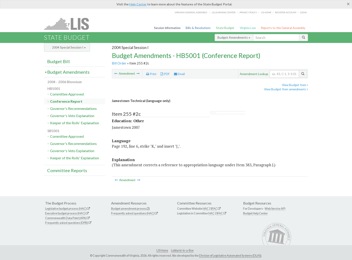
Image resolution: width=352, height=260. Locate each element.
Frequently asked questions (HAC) (132, 213)
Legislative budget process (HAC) (66, 208)
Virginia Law (248, 28)
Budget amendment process (129, 208)
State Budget (225, 28)
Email (179, 74)
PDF (165, 74)
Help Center (138, 4)
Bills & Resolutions (198, 28)
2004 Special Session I (69, 47)
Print (151, 74)
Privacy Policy (248, 12)
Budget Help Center (255, 213)
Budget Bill (58, 61)
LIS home (266, 12)
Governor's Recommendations (73, 108)
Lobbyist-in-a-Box (182, 250)
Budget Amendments (234, 37)
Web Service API (275, 208)
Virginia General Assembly (191, 12)
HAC (206, 208)
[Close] (348, 4)
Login (303, 12)
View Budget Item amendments (286, 89)
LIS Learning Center (223, 12)
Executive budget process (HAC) (65, 213)
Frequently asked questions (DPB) (66, 222)
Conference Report (66, 101)
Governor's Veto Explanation (72, 115)
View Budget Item (295, 85)
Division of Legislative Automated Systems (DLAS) (230, 255)
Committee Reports (67, 170)
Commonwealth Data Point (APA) (65, 218)
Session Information (167, 28)
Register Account (285, 12)
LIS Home (162, 250)
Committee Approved (67, 94)
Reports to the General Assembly (283, 28)
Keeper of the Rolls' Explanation (74, 123)
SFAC (214, 208)
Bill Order (119, 63)
